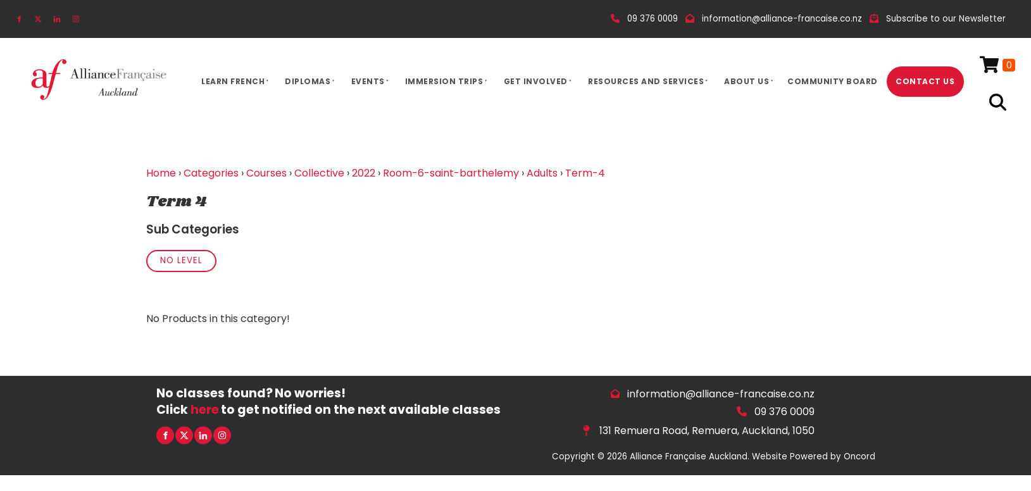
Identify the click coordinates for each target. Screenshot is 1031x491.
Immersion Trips (444, 81)
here (205, 409)
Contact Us (925, 81)
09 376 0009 (784, 411)
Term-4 (585, 173)
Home (161, 173)
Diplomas (307, 81)
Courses (266, 173)
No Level (181, 260)
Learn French (233, 81)
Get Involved (536, 81)
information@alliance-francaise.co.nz (721, 394)
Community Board (832, 81)
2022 (363, 173)
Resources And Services (646, 81)
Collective (319, 173)
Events (368, 81)
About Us (746, 81)
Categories (211, 173)
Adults (542, 173)
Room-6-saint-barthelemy (451, 173)
